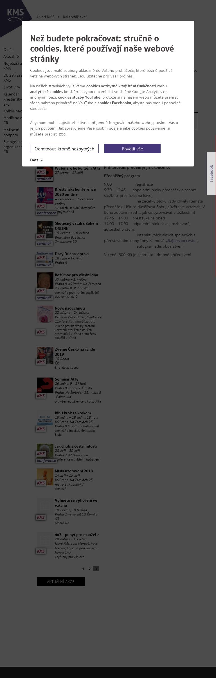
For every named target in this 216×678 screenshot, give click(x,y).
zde (62, 134)
